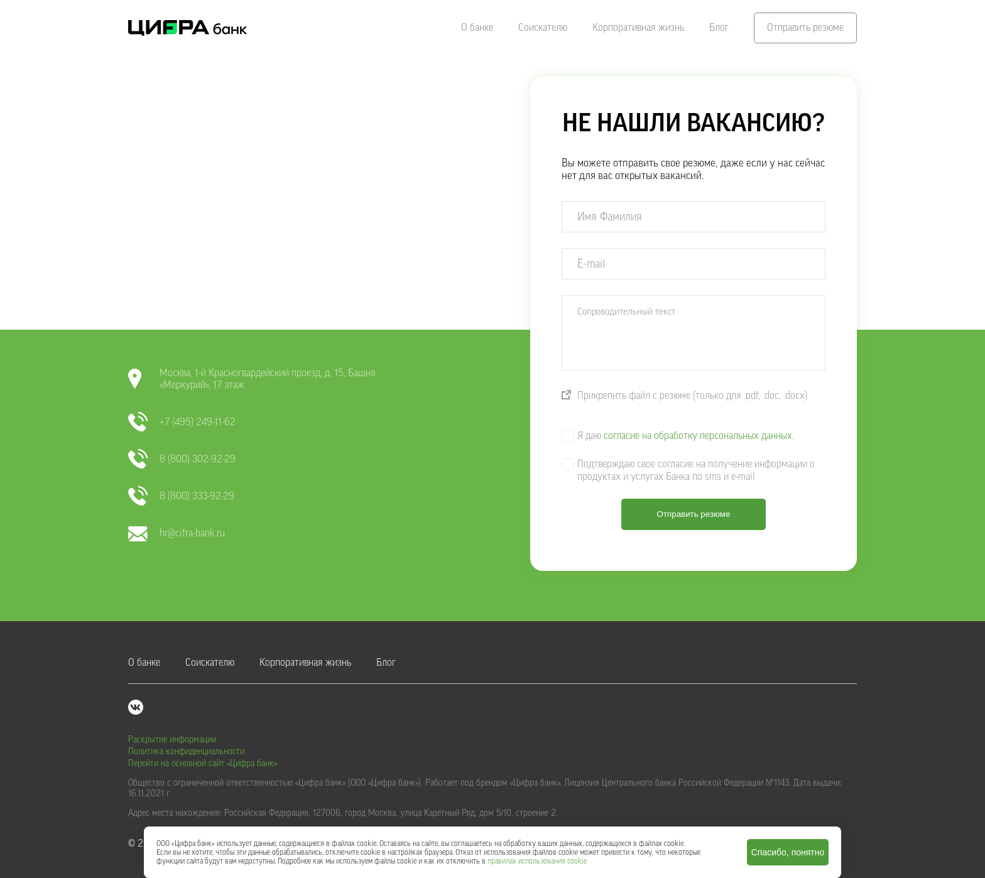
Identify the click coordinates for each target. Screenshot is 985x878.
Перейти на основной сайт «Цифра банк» (202, 763)
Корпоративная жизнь (638, 28)
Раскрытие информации (172, 739)
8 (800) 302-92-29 (182, 459)
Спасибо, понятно (788, 852)
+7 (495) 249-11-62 (182, 422)
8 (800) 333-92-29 (181, 496)
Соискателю (542, 28)
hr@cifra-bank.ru (176, 533)
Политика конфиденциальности (186, 751)
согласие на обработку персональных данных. (699, 436)
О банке (477, 28)
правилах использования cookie (537, 861)
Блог (719, 28)
